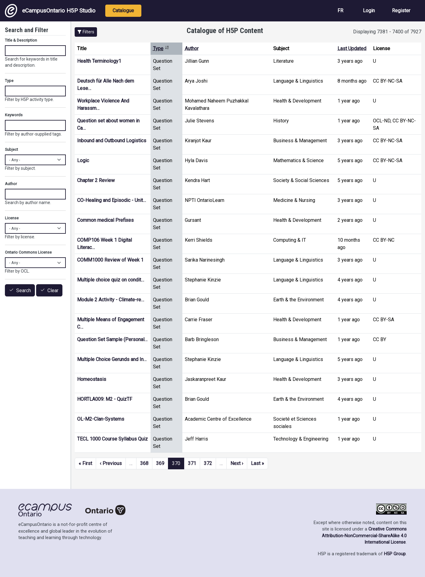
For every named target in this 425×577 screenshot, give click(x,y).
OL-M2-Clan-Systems (100, 419)
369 (160, 463)
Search (23, 290)
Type (161, 48)
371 (192, 463)
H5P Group (395, 554)
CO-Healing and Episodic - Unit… (111, 200)
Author (192, 48)
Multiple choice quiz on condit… (110, 280)
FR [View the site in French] (340, 10)
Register (401, 10)
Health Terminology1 (99, 61)
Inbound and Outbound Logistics (111, 140)
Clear (52, 290)
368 (144, 463)
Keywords (14, 115)
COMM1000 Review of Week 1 (110, 260)
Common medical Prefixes (105, 220)
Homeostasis (91, 379)
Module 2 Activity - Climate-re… (110, 300)
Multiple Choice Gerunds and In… (112, 359)
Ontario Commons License (28, 252)
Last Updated (351, 48)
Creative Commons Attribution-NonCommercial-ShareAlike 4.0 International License (364, 536)
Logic (83, 160)
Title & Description (21, 40)
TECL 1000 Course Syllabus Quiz (112, 439)
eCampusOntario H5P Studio (50, 10)
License (12, 218)
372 (208, 463)
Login (369, 10)
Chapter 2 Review (96, 180)
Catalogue (123, 10)
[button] (86, 32)
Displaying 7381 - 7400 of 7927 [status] (387, 32)
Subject (11, 149)
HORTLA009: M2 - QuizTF (104, 399)
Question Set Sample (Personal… (112, 339)
